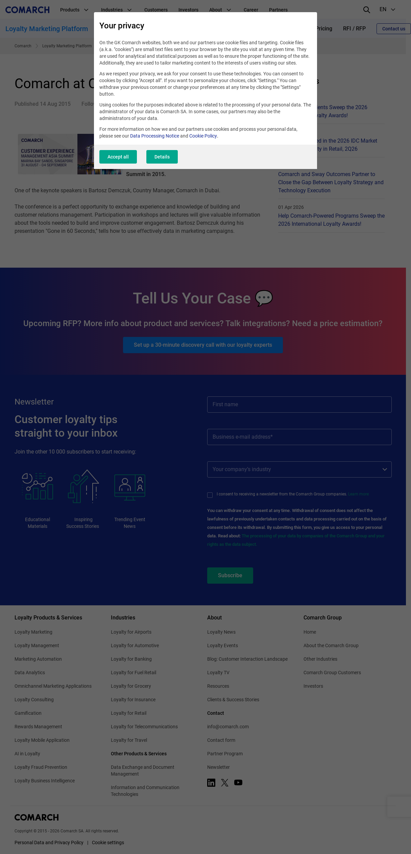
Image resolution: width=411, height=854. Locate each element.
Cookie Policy (203, 136)
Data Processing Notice (154, 136)
